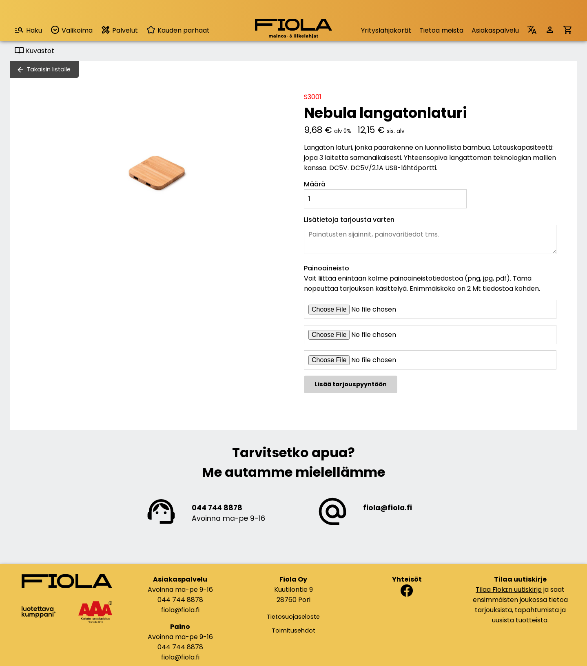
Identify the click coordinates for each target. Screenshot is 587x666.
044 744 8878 (217, 508)
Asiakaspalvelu (495, 30)
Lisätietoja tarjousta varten (349, 219)
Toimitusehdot (293, 630)
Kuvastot (34, 50)
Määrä (315, 184)
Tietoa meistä (441, 30)
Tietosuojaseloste (293, 617)
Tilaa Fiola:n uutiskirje (509, 589)
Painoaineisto (326, 268)
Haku (28, 30)
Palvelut (119, 30)
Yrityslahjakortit (386, 30)
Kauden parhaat (178, 30)
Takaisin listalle (49, 69)
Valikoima (71, 30)
